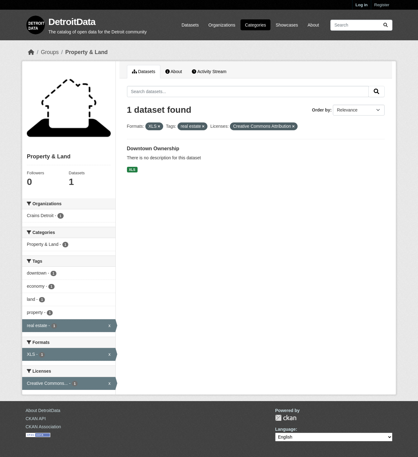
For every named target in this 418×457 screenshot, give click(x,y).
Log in (362, 4)
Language (285, 429)
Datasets (190, 24)
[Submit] (385, 25)
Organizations (221, 24)
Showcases (287, 24)
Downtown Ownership (153, 148)
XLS (132, 169)
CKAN (285, 418)
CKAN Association (43, 426)
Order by (321, 109)
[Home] (31, 52)
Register (381, 4)
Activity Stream (209, 71)
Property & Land (86, 52)
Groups (50, 52)
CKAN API (36, 418)
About (313, 24)
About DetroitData (43, 410)
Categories (255, 24)
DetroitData (71, 22)
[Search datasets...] (361, 25)
